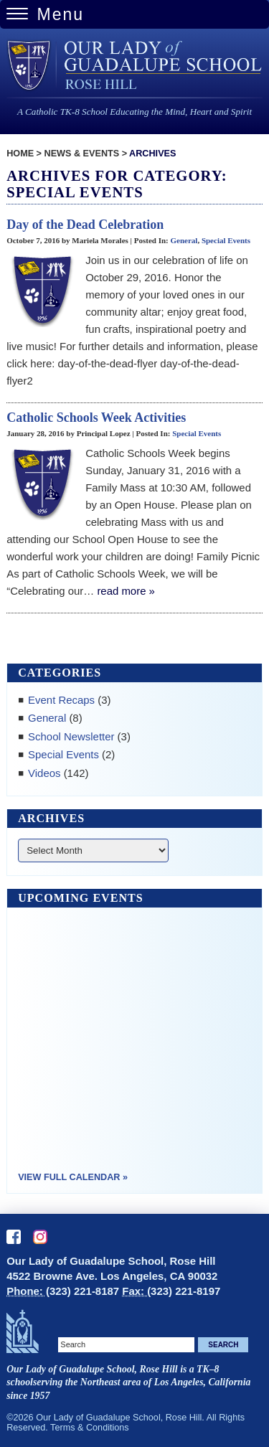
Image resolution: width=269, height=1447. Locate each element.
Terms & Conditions (89, 1428)
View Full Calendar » (73, 1177)
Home (20, 154)
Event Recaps (61, 700)
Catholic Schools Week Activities (96, 417)
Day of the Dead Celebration (85, 224)
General (183, 240)
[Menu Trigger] (134, 14)
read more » (126, 591)
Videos (44, 773)
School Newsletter (71, 736)
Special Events (226, 240)
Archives (152, 154)
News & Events (82, 154)
